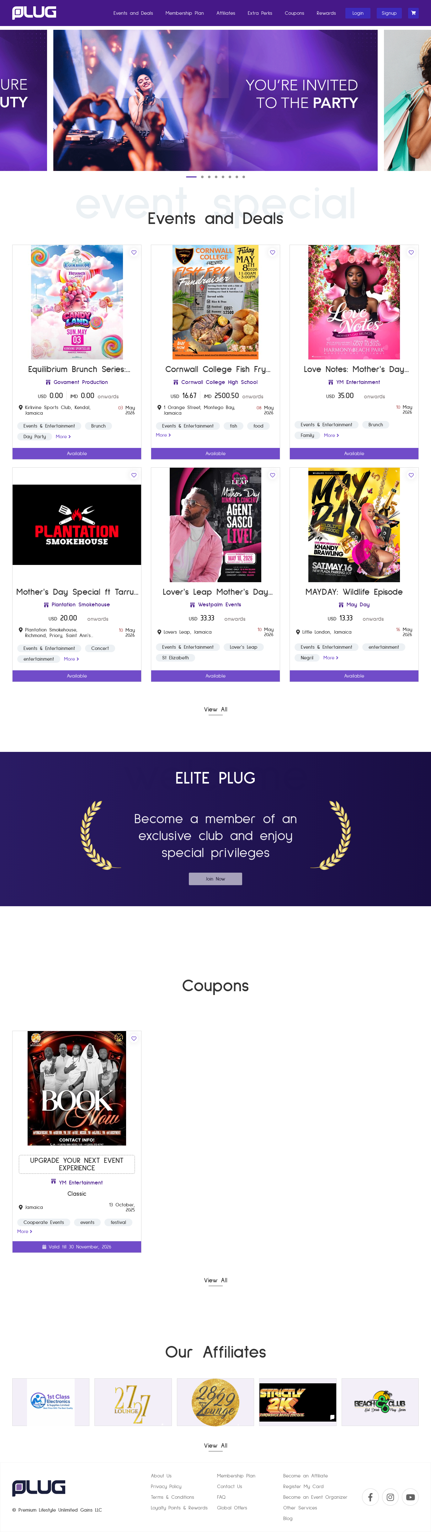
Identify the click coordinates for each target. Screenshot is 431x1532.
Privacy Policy (166, 1486)
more (63, 436)
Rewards (326, 13)
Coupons (294, 13)
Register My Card (303, 1486)
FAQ (221, 1497)
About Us (161, 1476)
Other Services (300, 1508)
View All (215, 709)
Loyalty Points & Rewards (179, 1508)
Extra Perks (260, 13)
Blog (288, 1518)
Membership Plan (185, 13)
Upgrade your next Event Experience (77, 1164)
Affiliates (225, 13)
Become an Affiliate (305, 1476)
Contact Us (229, 1486)
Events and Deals (133, 13)
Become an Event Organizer (315, 1497)
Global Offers (232, 1508)
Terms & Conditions (172, 1497)
